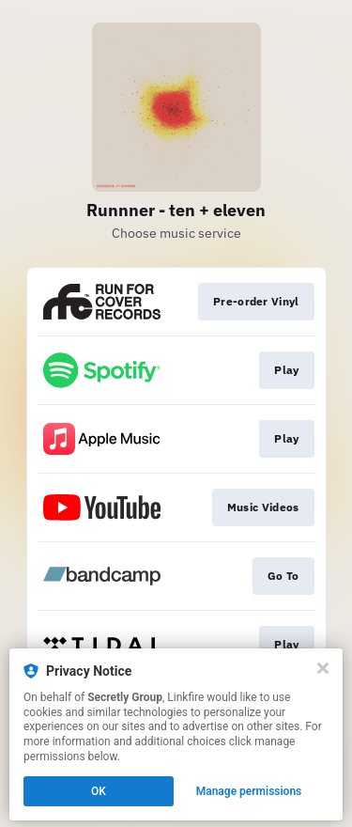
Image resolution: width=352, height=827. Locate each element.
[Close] (323, 668)
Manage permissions (249, 791)
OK (98, 791)
